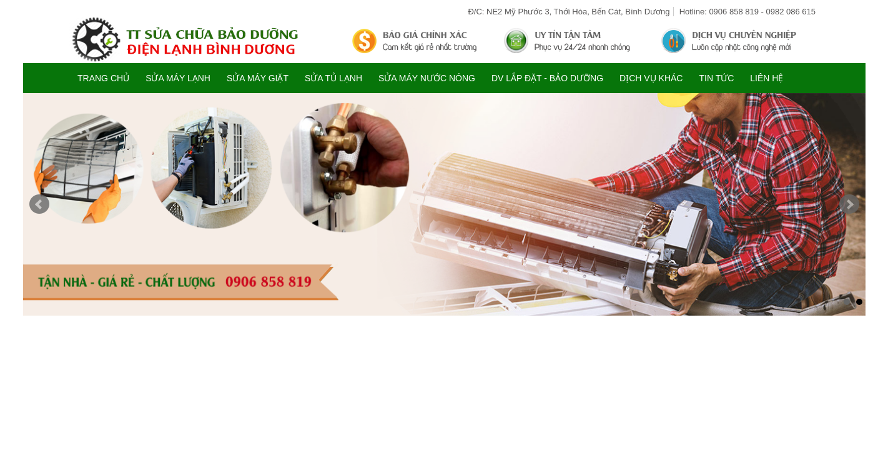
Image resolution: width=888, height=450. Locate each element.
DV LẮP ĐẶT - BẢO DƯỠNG (547, 78)
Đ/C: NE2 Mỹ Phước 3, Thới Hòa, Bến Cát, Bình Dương (568, 11)
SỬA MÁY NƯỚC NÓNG (426, 78)
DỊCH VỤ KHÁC (651, 78)
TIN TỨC (716, 78)
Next (849, 204)
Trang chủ (103, 78)
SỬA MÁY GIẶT (258, 78)
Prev (39, 204)
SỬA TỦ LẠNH (333, 78)
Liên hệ (766, 78)
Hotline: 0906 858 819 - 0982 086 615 (747, 11)
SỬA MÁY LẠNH (178, 78)
